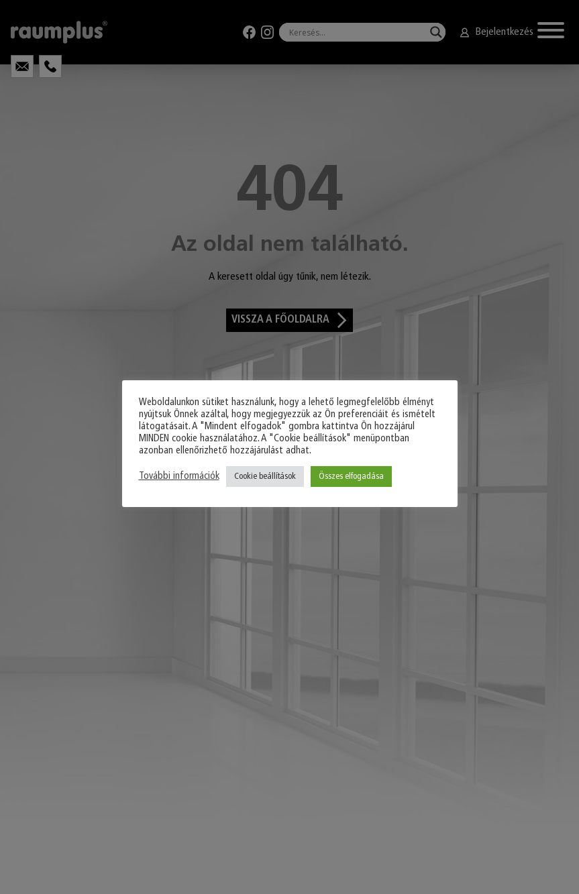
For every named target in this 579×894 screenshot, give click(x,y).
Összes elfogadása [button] (351, 476)
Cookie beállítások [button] (265, 476)
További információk (179, 476)
